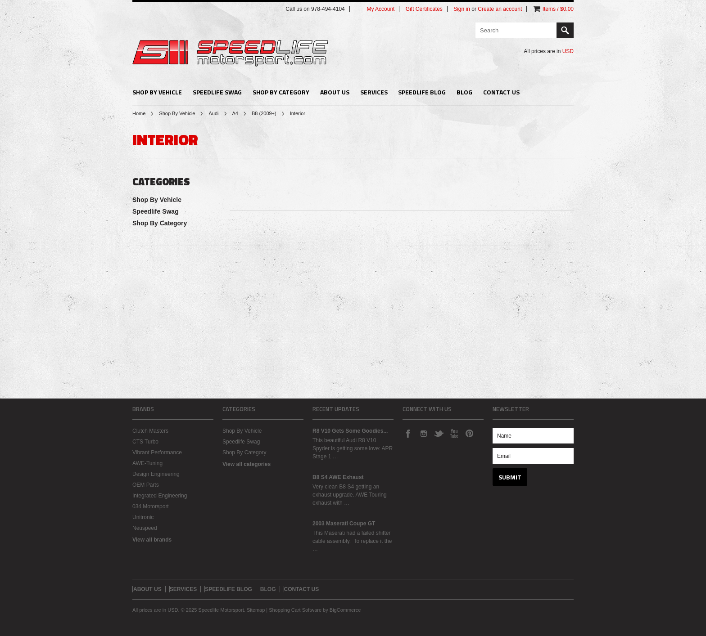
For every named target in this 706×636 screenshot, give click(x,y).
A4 (235, 113)
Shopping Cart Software (295, 610)
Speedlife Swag (217, 92)
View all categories (246, 464)
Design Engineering (156, 474)
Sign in (461, 9)
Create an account (500, 9)
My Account (380, 9)
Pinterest (469, 433)
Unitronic (143, 517)
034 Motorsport (150, 506)
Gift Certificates (424, 9)
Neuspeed (144, 528)
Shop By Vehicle (157, 92)
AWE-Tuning (147, 463)
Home (138, 113)
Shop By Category (281, 92)
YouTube (453, 433)
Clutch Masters (150, 431)
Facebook (408, 433)
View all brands (152, 540)
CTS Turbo (145, 442)
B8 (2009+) (264, 113)
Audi (213, 113)
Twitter (438, 433)
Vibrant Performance (157, 452)
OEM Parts (145, 485)
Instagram (423, 433)
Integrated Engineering (159, 496)
